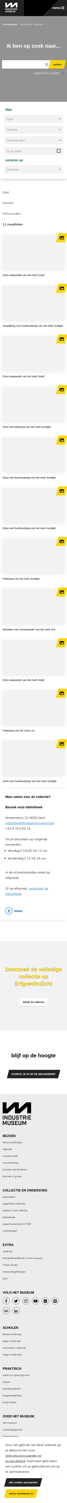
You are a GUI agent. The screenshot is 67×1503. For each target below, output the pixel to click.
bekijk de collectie (33, 1002)
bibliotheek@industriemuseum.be (29, 823)
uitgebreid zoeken (48, 73)
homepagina (10, 24)
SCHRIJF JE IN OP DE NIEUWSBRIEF (33, 1074)
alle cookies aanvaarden (23, 1482)
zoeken (57, 64)
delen (14, 911)
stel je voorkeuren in (21, 1493)
